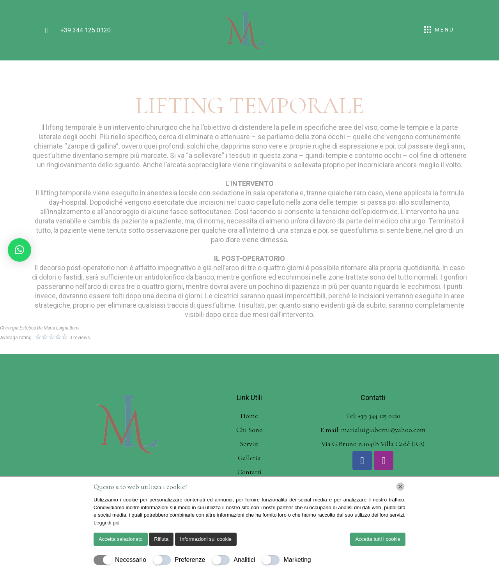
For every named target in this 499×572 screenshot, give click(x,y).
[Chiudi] (400, 487)
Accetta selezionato (121, 539)
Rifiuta (161, 539)
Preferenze (190, 559)
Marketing (297, 559)
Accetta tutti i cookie (377, 539)
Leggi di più (107, 523)
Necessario (130, 559)
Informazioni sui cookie (206, 539)
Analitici (244, 559)
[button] (19, 250)
